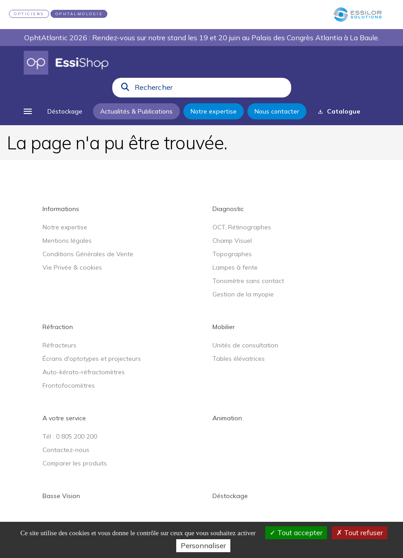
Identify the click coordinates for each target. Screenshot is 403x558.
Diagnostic (228, 209)
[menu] (28, 111)
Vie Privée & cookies (72, 267)
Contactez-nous (65, 450)
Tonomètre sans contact (248, 281)
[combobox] (210, 89)
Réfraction (57, 327)
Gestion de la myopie (243, 294)
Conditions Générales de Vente (87, 254)
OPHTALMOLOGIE (79, 14)
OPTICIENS (29, 14)
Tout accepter (296, 532)
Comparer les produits (74, 463)
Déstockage (230, 496)
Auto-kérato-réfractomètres (83, 372)
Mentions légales (67, 241)
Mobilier (223, 327)
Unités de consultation (245, 345)
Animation (227, 418)
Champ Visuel (232, 241)
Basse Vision (61, 496)
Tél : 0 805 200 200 (69, 436)
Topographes (232, 254)
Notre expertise (64, 227)
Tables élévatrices (238, 359)
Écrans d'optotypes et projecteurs (91, 359)
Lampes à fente (235, 267)
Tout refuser (359, 532)
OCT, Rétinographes (241, 227)
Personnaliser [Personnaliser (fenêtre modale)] (203, 545)
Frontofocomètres (68, 385)
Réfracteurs (59, 345)
